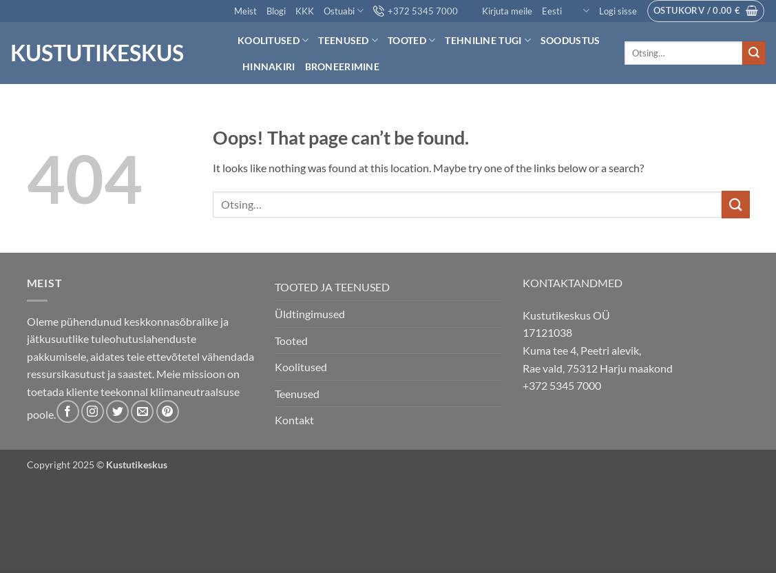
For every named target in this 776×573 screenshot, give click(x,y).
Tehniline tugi (488, 40)
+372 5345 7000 (415, 11)
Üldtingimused (310, 313)
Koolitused (273, 40)
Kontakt (294, 419)
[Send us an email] (142, 411)
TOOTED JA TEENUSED (332, 286)
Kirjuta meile (500, 11)
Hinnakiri (268, 66)
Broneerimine (342, 66)
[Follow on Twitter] (117, 411)
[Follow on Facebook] (67, 411)
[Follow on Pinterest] (167, 411)
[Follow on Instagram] (92, 411)
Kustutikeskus (97, 53)
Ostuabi (344, 10)
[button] (618, 11)
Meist (245, 11)
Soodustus (570, 40)
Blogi (276, 11)
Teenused (348, 40)
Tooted (411, 40)
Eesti (565, 10)
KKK (304, 11)
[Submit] (754, 53)
